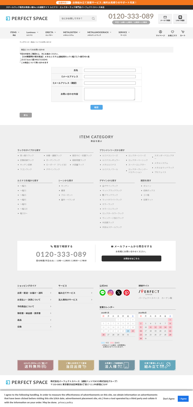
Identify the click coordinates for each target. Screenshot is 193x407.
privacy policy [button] (65, 402)
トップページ (24, 42)
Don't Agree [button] (169, 398)
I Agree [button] (183, 398)
